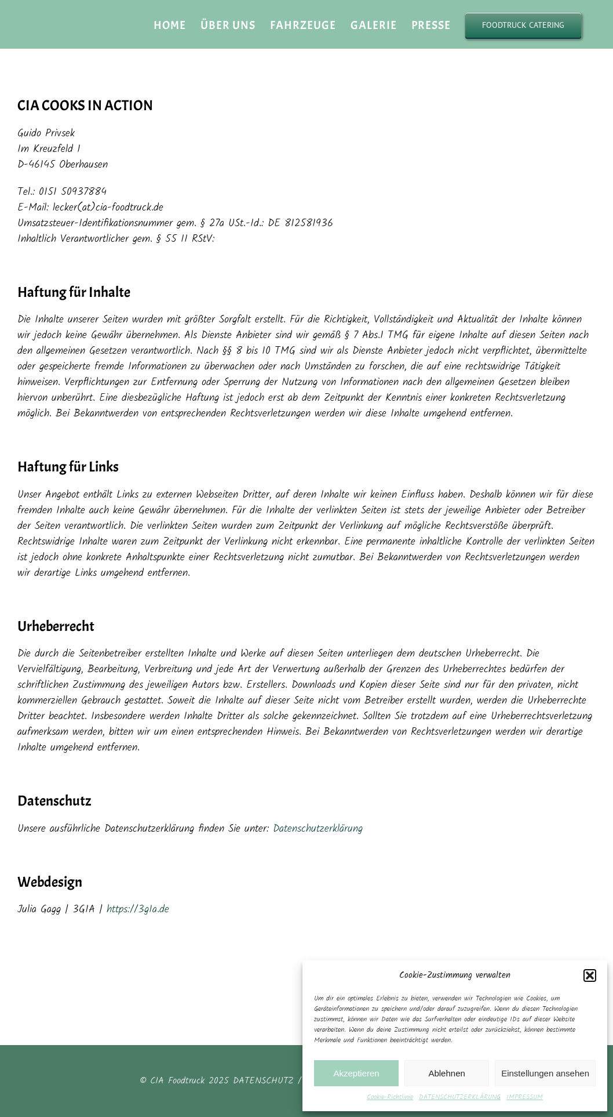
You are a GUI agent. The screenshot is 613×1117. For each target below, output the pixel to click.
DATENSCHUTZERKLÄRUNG (460, 1097)
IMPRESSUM (524, 1097)
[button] (590, 975)
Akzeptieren (356, 1073)
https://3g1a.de (138, 909)
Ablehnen (446, 1073)
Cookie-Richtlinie (390, 1097)
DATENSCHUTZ (263, 1081)
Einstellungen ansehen (545, 1073)
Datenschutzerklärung (318, 829)
